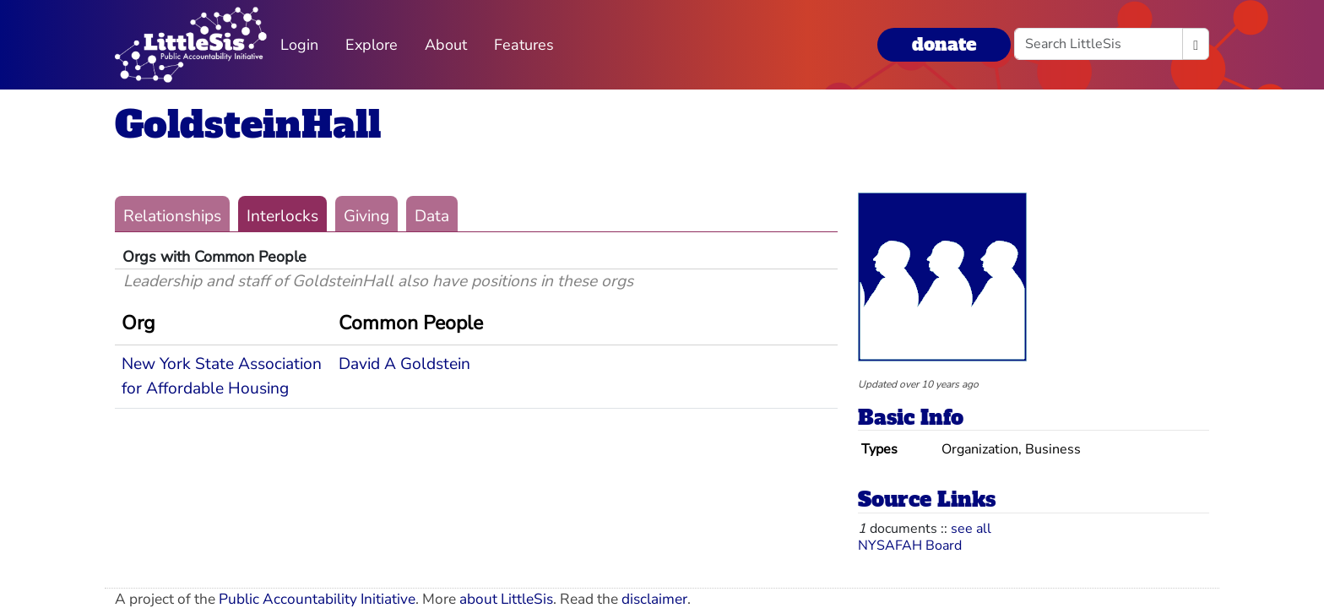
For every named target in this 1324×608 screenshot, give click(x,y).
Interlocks (282, 216)
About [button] (446, 45)
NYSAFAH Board (910, 545)
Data (432, 216)
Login (299, 45)
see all (971, 528)
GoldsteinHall (248, 124)
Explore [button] (371, 45)
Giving (366, 216)
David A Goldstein (404, 364)
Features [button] (524, 45)
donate (944, 44)
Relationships (172, 216)
